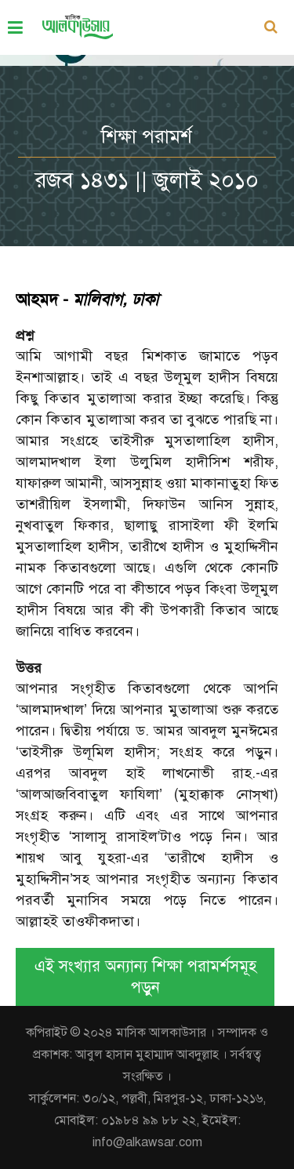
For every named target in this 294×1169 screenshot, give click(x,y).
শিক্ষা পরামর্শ (146, 136)
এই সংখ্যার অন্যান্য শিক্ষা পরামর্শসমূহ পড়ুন (145, 977)
